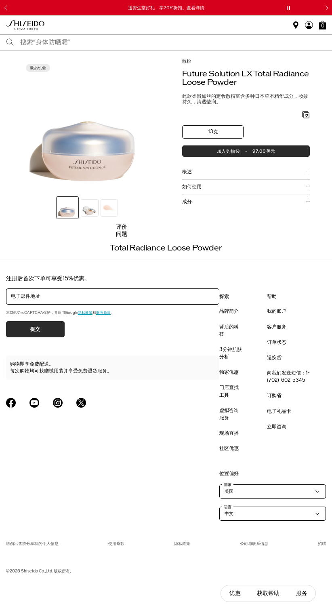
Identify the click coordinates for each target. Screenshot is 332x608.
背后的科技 (229, 330)
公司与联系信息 (254, 543)
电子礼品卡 (279, 411)
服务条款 (103, 313)
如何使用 (192, 186)
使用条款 (116, 543)
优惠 (234, 593)
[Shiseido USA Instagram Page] (58, 403)
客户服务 (276, 327)
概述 (187, 172)
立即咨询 (276, 426)
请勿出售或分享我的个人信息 (32, 543)
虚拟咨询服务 (229, 414)
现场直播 (229, 433)
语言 (227, 507)
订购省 (274, 395)
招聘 (322, 543)
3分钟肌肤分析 (230, 353)
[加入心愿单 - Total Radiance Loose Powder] (306, 115)
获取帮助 (268, 593)
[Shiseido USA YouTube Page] (34, 403)
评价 (121, 227)
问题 (121, 234)
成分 (187, 201)
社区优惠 (229, 448)
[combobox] (173, 42)
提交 (35, 329)
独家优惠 (229, 372)
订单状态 (276, 342)
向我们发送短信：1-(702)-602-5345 (288, 376)
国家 (227, 485)
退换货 (274, 357)
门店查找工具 (229, 391)
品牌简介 (229, 311)
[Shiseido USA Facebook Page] (11, 403)
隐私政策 (85, 313)
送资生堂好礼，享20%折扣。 (166, 7)
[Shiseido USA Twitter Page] (81, 403)
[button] (322, 25)
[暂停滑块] (288, 8)
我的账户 (276, 311)
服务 (301, 593)
